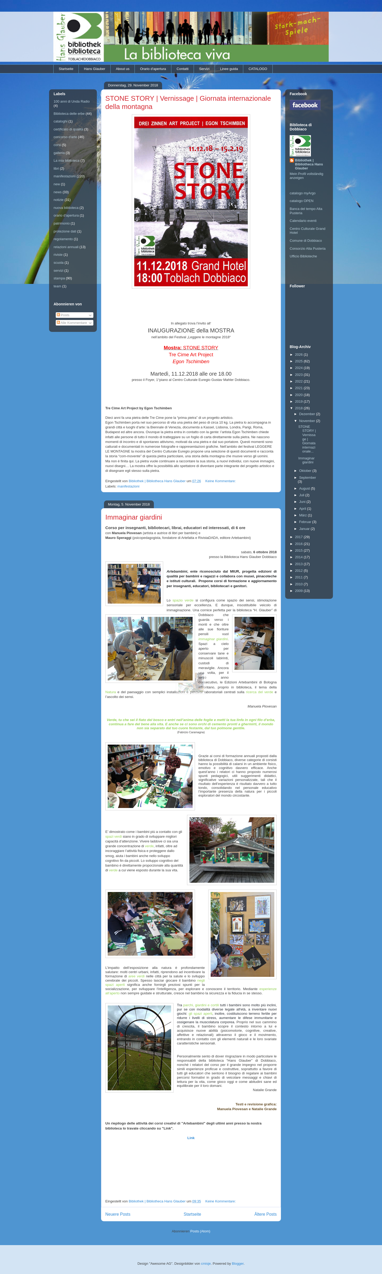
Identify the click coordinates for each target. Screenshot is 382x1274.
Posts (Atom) (200, 1231)
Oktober (305, 471)
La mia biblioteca (67, 160)
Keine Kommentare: (221, 481)
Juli (302, 495)
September (307, 478)
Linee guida (229, 69)
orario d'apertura (66, 215)
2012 (299, 571)
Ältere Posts (265, 1214)
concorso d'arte (65, 137)
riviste (58, 255)
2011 (299, 577)
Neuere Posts (117, 1214)
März (303, 515)
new (57, 184)
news (58, 192)
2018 (299, 408)
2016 (299, 544)
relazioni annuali (66, 247)
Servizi (204, 69)
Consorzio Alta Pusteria (307, 249)
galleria (59, 153)
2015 (299, 550)
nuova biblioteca (66, 208)
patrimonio (62, 223)
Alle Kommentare (72, 323)
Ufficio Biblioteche (303, 256)
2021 (299, 388)
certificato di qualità (68, 129)
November (307, 421)
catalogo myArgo (303, 193)
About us (122, 69)
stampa (59, 278)
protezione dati (65, 231)
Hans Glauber (94, 69)
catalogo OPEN (302, 201)
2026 (299, 355)
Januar (305, 529)
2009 (299, 591)
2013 (299, 564)
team (57, 286)
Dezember (307, 414)
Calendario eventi (303, 221)
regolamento (63, 239)
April (303, 509)
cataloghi (60, 121)
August (305, 488)
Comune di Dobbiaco (306, 241)
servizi (58, 271)
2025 (299, 361)
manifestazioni (129, 486)
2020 (299, 395)
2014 (299, 557)
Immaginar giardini (133, 517)
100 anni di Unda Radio (72, 101)
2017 (299, 537)
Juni (302, 502)
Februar (305, 522)
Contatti (183, 69)
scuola (59, 263)
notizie (59, 200)
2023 (299, 375)
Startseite (66, 69)
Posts (63, 315)
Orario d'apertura (153, 69)
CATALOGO (258, 69)
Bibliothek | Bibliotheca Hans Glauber (309, 164)
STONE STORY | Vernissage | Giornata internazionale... (307, 439)
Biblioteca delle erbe (69, 114)
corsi (57, 145)
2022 (299, 381)
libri (56, 168)
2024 (299, 368)
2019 (299, 401)
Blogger (238, 1264)
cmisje (206, 1264)
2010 (299, 584)
